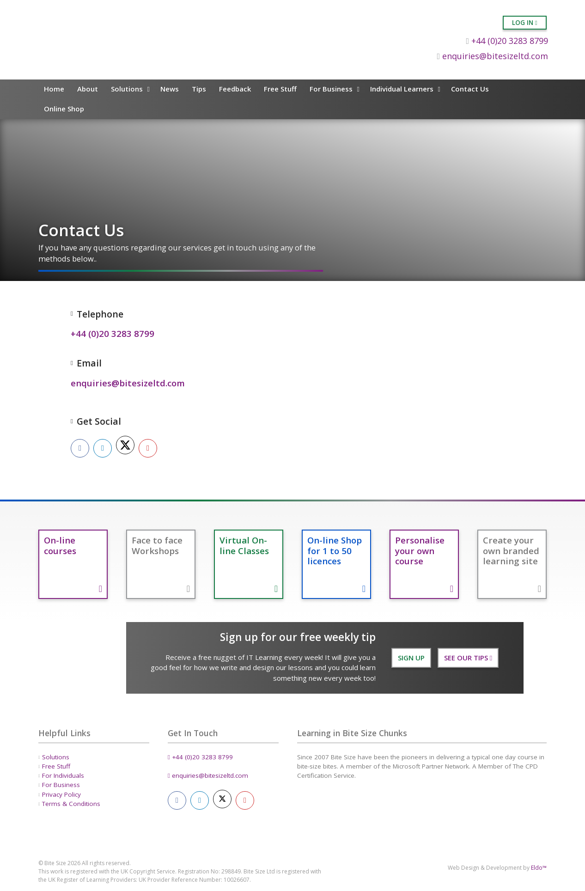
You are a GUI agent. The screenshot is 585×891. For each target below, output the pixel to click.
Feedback (235, 88)
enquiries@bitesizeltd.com (492, 55)
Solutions (127, 88)
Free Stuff (280, 88)
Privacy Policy (61, 794)
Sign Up (411, 657)
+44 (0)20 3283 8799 (507, 40)
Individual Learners (401, 88)
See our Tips (468, 657)
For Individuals (63, 775)
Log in (524, 22)
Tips (199, 88)
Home (54, 88)
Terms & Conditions (71, 803)
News (169, 88)
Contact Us (470, 88)
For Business (331, 88)
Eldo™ (539, 868)
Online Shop (64, 108)
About (87, 88)
